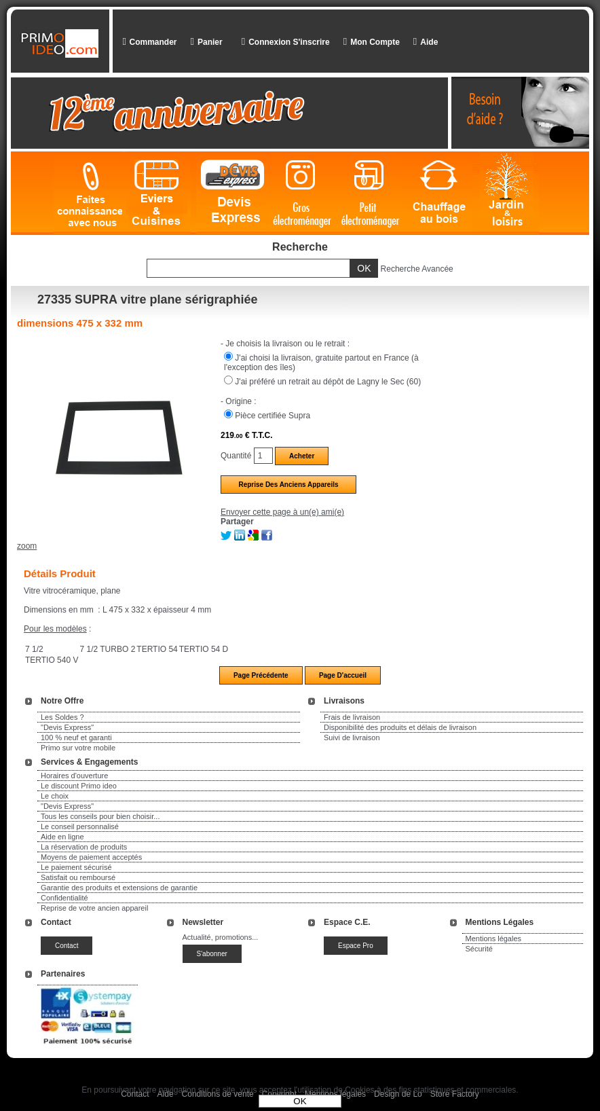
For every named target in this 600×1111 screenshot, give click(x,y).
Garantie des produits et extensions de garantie (119, 888)
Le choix (55, 796)
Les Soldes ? (62, 717)
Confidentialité (64, 898)
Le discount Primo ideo (79, 786)
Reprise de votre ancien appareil (94, 908)
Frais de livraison (352, 717)
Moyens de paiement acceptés (91, 857)
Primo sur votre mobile (78, 748)
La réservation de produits (84, 847)
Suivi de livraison (352, 737)
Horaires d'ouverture (74, 775)
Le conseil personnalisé (80, 826)
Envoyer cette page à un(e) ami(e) (282, 512)
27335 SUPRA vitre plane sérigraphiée (147, 299)
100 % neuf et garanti (76, 737)
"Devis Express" (67, 727)
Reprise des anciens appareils (288, 484)
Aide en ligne (62, 837)
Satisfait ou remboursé (78, 877)
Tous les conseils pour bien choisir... (100, 816)
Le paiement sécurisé (76, 867)
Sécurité (479, 949)
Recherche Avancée (417, 269)
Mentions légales (494, 938)
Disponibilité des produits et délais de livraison (400, 727)
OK (299, 1101)
